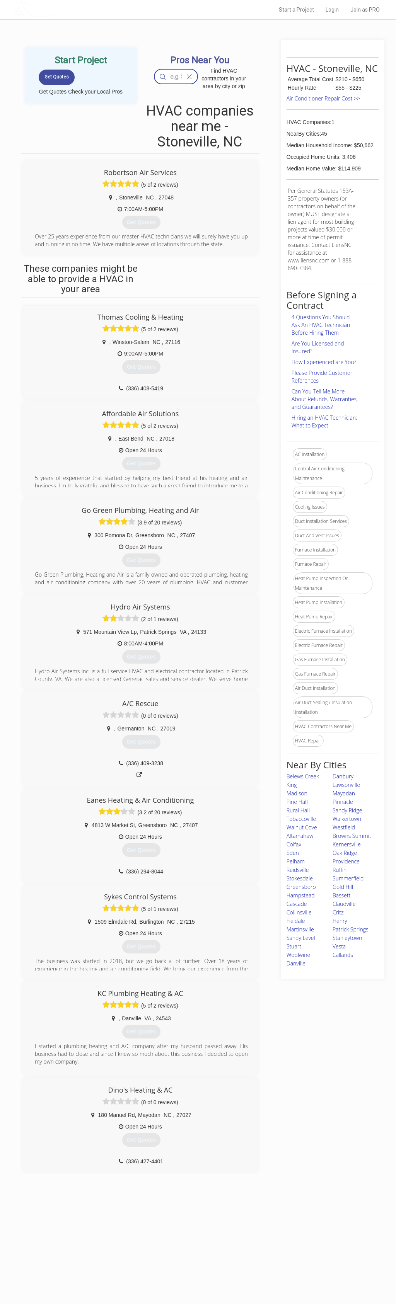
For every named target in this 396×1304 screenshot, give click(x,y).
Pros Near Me (86, 1247)
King (292, 784)
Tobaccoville (301, 818)
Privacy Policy (280, 1247)
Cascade (297, 903)
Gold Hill (343, 886)
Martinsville (300, 929)
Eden (293, 852)
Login (332, 10)
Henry (340, 920)
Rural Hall (298, 810)
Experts (166, 1247)
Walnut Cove (302, 827)
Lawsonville (346, 784)
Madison (297, 793)
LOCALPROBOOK (59, 9)
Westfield (344, 827)
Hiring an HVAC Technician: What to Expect (324, 421)
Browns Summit (352, 835)
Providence (346, 861)
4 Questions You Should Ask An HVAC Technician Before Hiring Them (321, 324)
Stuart (294, 946)
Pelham (296, 861)
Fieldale (296, 920)
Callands (343, 954)
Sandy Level (301, 937)
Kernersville (347, 844)
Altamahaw (300, 835)
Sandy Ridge (347, 810)
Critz (338, 912)
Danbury (343, 776)
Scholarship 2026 (284, 1238)
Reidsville (298, 869)
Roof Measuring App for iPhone (191, 1264)
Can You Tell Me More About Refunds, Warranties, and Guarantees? (325, 399)
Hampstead (301, 895)
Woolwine (298, 954)
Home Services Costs (95, 1238)
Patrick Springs (351, 929)
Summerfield (348, 878)
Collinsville (299, 912)
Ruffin (339, 869)
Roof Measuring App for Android (192, 1273)
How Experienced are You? (324, 362)
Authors (274, 1256)
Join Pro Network (176, 1238)
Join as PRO (365, 10)
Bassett (341, 895)
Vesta (339, 946)
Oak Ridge (345, 852)
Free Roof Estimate (92, 1264)
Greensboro (301, 886)
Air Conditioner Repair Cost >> (323, 98)
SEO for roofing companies (294, 1273)
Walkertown (347, 818)
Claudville (344, 903)
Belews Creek (303, 776)
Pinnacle (343, 801)
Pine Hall (297, 801)
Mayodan (344, 793)
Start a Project (296, 10)
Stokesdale (300, 878)
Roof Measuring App (179, 1256)
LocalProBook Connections (295, 1264)
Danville (296, 963)
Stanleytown (347, 937)
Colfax (294, 844)
